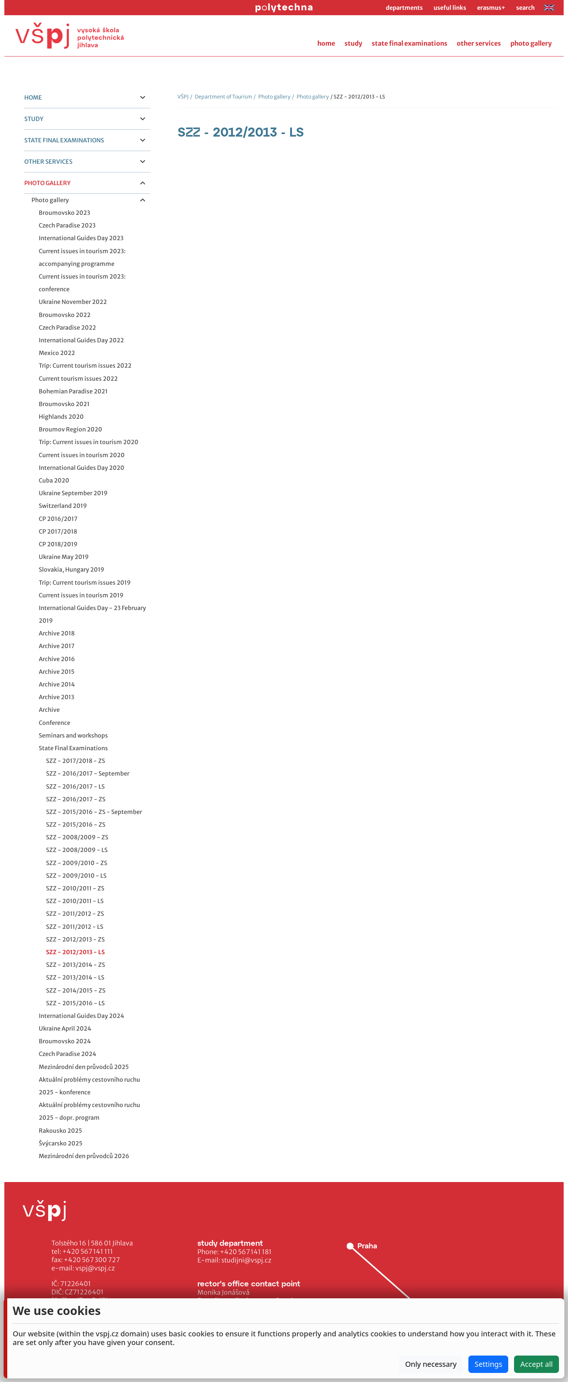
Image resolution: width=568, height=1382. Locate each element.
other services (479, 43)
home (326, 43)
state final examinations (409, 43)
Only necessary (430, 1364)
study (353, 43)
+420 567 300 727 (92, 1260)
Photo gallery (272, 96)
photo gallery (531, 43)
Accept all (536, 1364)
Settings (488, 1364)
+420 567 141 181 (246, 1252)
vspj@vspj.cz (95, 1268)
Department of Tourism (221, 96)
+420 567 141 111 (87, 1252)
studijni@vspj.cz (246, 1260)
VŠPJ (183, 96)
